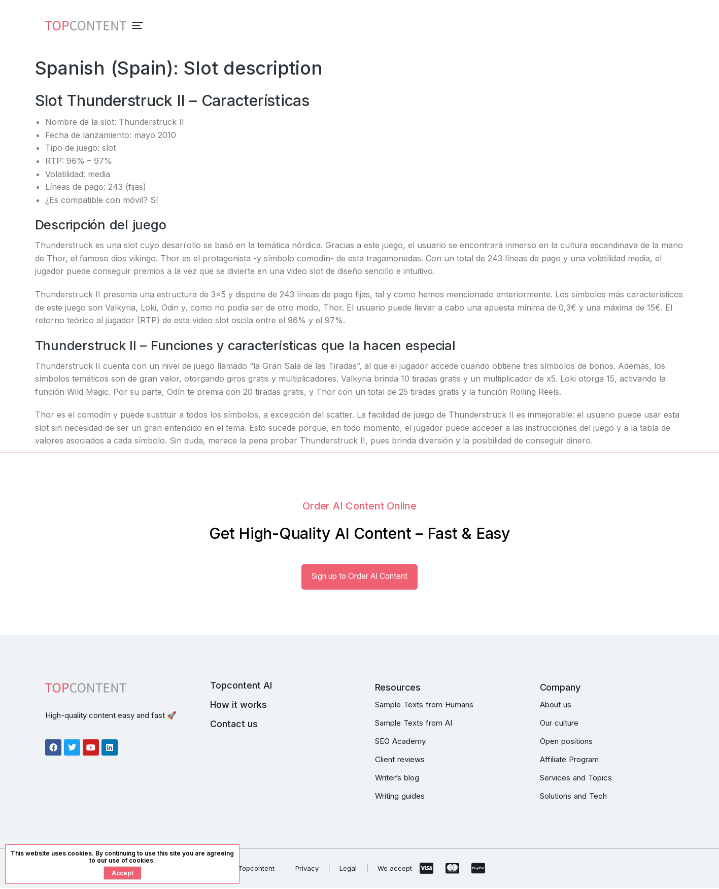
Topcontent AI (241, 686)
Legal (348, 869)
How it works (238, 705)
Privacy (307, 869)
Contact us (234, 725)
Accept (122, 873)
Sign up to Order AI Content (359, 577)
